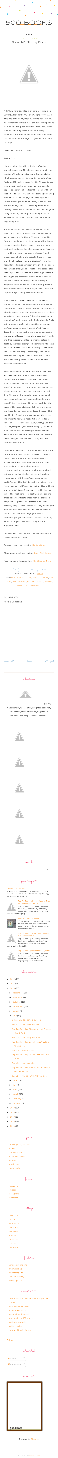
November (18, 997)
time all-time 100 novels (21, 1330)
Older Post (49, 661)
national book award (19, 1314)
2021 (12, 983)
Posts (12, 1358)
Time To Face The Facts (16, 889)
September (18, 1006)
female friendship (40, 578)
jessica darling (19, 582)
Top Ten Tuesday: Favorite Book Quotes (34, 951)
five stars (13, 1227)
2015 (12, 1126)
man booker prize (17, 1310)
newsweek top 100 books (21, 1318)
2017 (12, 1117)
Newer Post (9, 661)
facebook (22, 570)
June (15, 1080)
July (15, 1015)
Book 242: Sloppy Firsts (23, 1050)
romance (48, 582)
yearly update (15, 1280)
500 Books (29, 23)
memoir (12, 1160)
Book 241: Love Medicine (23, 1063)
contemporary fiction (21, 578)
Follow (10, 1340)
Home (29, 661)
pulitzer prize (15, 1326)
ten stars (13, 1243)
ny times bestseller (18, 1322)
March (16, 1094)
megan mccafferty (35, 582)
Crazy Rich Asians (42, 553)
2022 (12, 979)
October (17, 1002)
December (18, 992)
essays (12, 1148)
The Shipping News (42, 561)
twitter (32, 570)
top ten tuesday (16, 1276)
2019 (12, 1107)
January (17, 1103)
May (15, 1085)
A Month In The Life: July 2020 (26, 1020)
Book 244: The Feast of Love (25, 1024)
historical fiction (17, 1156)
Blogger (34, 1439)
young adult (14, 1168)
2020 (12, 988)
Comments (14, 1364)
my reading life (16, 1272)
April (15, 1089)
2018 (12, 1112)
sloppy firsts (35, 586)
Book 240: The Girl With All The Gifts (30, 1076)
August (16, 1011)
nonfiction (14, 1164)
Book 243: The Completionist (26, 1037)
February (17, 1098)
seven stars (22, 586)
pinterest (42, 570)
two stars (13, 1247)
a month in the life (18, 1265)
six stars (13, 1219)
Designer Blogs (34, 1456)
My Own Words (39, 545)
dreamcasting (15, 1268)
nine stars (13, 1235)
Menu (29, 34)
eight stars (14, 1223)
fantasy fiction (16, 1152)
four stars (13, 1231)
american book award (19, 1306)
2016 (12, 1121)
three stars (14, 1239)
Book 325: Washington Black (29, 918)
